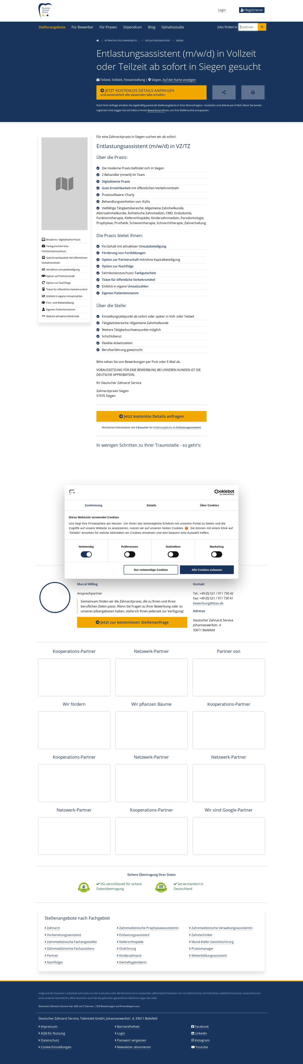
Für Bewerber (82, 27)
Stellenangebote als (177, 427)
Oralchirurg (126, 948)
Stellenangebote (52, 27)
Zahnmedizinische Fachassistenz (69, 948)
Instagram (202, 1040)
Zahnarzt (52, 928)
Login (222, 10)
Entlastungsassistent (158, 40)
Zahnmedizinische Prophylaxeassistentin (148, 928)
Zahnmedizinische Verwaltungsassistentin (221, 928)
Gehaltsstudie (173, 27)
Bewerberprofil (156, 110)
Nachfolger (54, 962)
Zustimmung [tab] (93, 505)
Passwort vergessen (131, 1040)
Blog (151, 27)
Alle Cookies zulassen (207, 569)
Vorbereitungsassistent (63, 935)
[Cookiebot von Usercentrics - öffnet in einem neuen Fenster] (217, 492)
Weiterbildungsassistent (208, 955)
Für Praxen (108, 27)
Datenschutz (50, 1040)
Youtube (202, 1047)
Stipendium (132, 27)
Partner (51, 955)
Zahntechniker (201, 935)
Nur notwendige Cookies (151, 569)
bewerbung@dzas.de (208, 603)
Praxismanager (201, 948)
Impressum (49, 1026)
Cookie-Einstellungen (56, 1047)
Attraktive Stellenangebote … (122, 40)
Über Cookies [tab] (209, 505)
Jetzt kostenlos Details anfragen (151, 416)
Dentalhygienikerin (132, 962)
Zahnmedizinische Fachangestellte (71, 942)
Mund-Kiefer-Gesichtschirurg (211, 942)
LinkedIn (201, 1033)
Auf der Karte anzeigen (179, 80)
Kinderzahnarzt (129, 955)
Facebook (202, 1026)
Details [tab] (151, 505)
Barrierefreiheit (128, 1026)
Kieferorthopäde (130, 942)
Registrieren (252, 10)
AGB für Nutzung (53, 1033)
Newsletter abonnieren (134, 1047)
